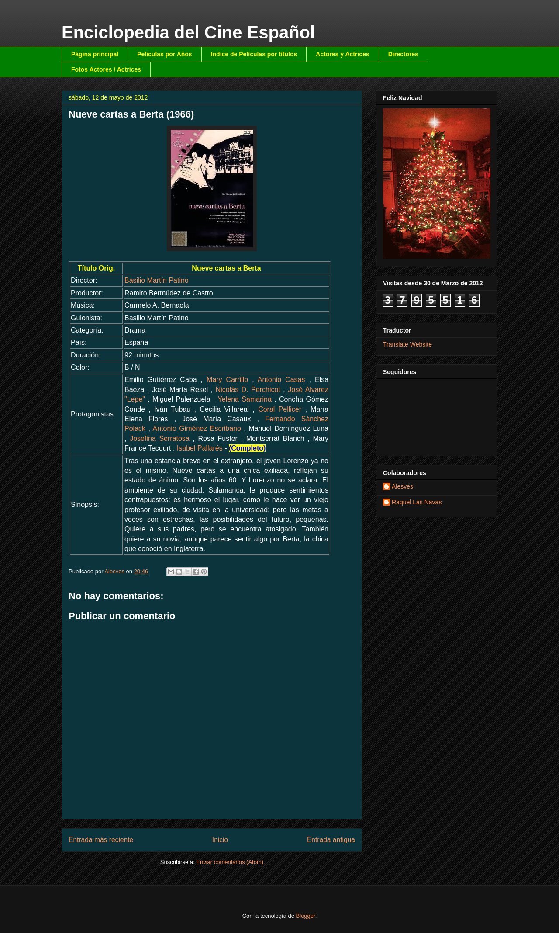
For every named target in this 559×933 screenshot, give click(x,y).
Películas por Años (164, 54)
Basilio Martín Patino (156, 280)
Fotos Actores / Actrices (106, 69)
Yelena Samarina (245, 399)
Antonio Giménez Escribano (197, 428)
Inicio (220, 839)
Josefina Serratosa (160, 438)
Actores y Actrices (342, 54)
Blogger (305, 915)
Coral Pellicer (279, 409)
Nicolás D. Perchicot (248, 389)
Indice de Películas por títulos (254, 54)
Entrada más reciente (101, 839)
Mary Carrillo (227, 379)
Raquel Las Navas (417, 502)
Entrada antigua (331, 839)
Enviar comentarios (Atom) (229, 862)
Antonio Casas (281, 379)
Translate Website (407, 344)
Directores (403, 54)
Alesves (402, 486)
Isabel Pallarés (200, 448)
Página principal (94, 54)
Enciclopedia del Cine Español (188, 32)
